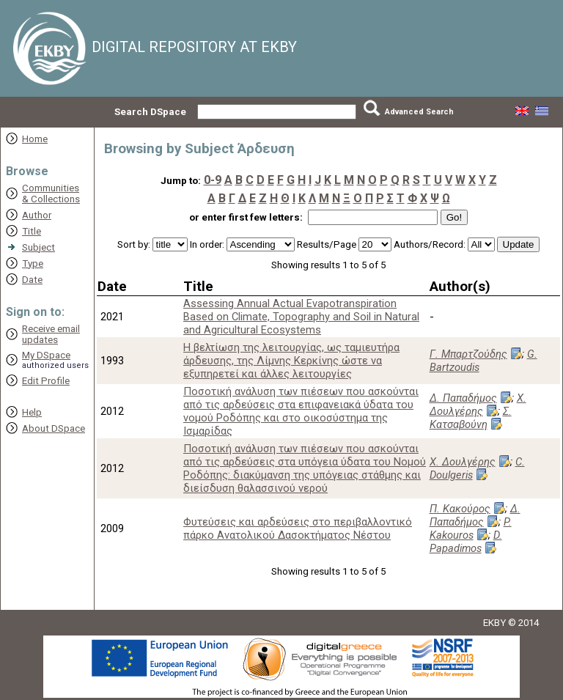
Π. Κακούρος (460, 508)
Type (32, 263)
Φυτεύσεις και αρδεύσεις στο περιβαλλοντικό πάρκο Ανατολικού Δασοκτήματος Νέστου (297, 528)
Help (32, 412)
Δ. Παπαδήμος (463, 398)
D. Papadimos (466, 541)
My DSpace (46, 355)
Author (36, 215)
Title (31, 231)
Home (35, 138)
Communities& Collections (51, 194)
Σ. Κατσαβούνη (471, 418)
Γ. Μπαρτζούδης (468, 354)
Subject (38, 247)
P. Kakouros (471, 528)
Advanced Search (419, 112)
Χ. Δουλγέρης (478, 404)
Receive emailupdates (51, 334)
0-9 (212, 180)
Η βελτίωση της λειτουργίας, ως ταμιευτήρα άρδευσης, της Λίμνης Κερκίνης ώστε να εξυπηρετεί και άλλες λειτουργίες (291, 360)
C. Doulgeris (477, 468)
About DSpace (53, 428)
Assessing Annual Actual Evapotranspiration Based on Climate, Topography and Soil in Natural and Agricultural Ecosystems (301, 316)
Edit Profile (46, 380)
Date (32, 279)
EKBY (494, 622)
